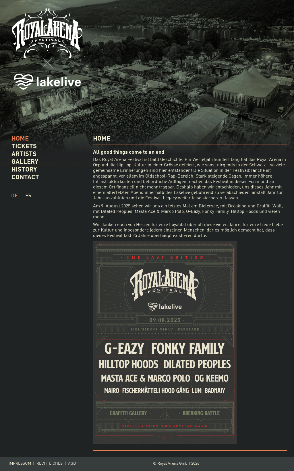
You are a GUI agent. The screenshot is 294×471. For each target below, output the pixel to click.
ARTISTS (23, 154)
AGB (72, 464)
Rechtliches (49, 464)
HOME (20, 139)
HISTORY (24, 170)
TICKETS (24, 146)
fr (28, 196)
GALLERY (24, 162)
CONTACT (25, 177)
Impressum (20, 464)
